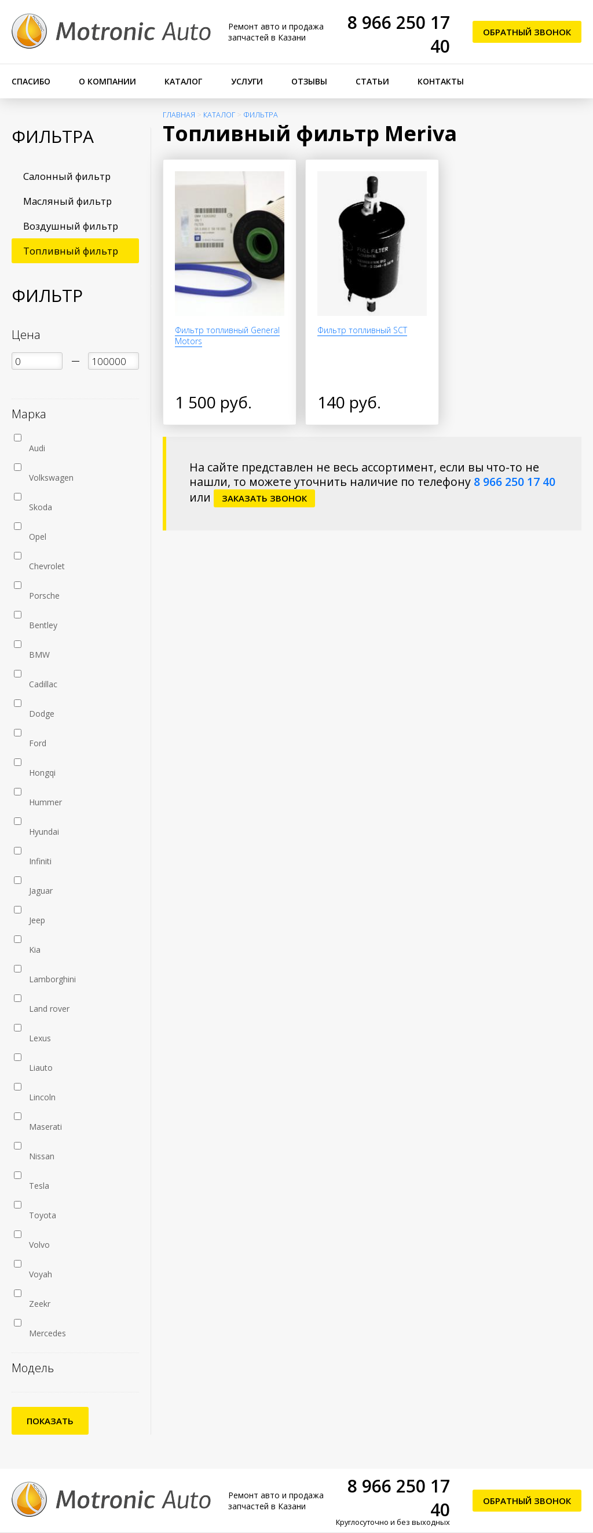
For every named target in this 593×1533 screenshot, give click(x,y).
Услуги (247, 81)
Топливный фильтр (70, 250)
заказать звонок (264, 498)
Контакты (441, 81)
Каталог (183, 81)
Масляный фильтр (67, 201)
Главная (179, 115)
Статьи (372, 81)
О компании (107, 81)
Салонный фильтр (67, 176)
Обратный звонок (527, 32)
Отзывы (309, 81)
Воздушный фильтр (70, 226)
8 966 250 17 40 (514, 481)
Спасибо (31, 81)
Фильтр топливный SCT (362, 330)
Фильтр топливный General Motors (227, 336)
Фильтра (260, 115)
